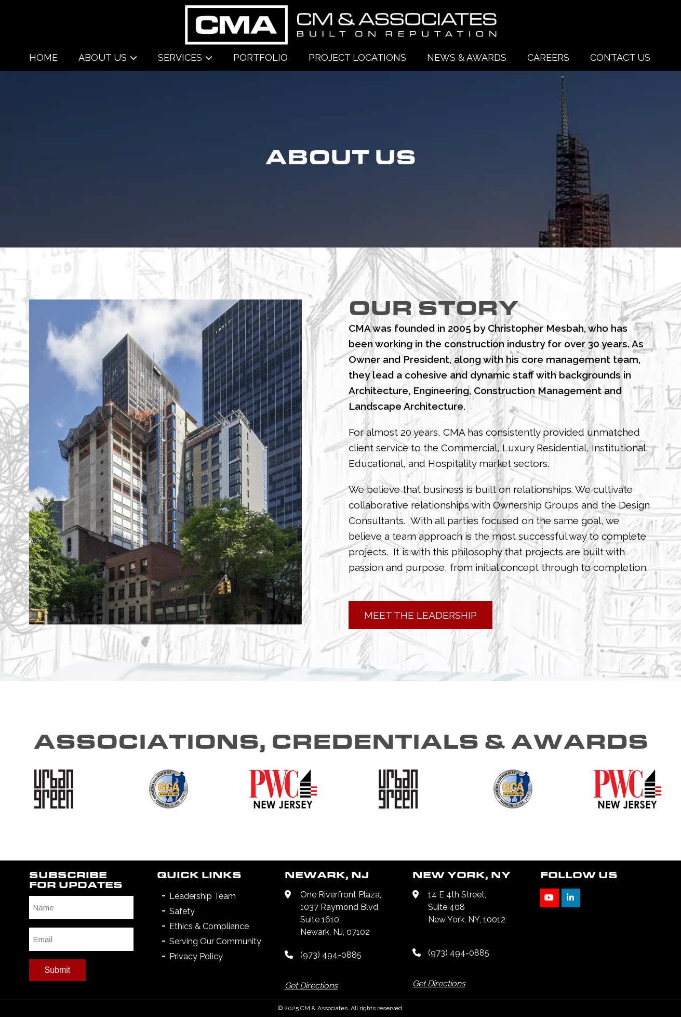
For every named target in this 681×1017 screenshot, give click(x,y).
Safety (182, 911)
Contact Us (620, 57)
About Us (102, 57)
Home (43, 57)
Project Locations (357, 57)
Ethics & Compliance (209, 926)
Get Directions (311, 985)
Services (180, 57)
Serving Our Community (215, 941)
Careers (548, 57)
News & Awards (466, 57)
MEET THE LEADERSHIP (420, 615)
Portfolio (260, 57)
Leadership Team (202, 896)
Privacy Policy (196, 956)
